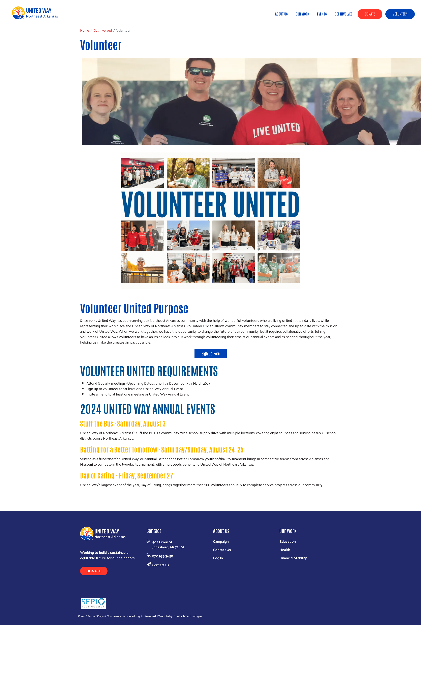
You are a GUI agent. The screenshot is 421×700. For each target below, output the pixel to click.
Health (284, 549)
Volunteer (400, 13)
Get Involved (344, 13)
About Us (281, 13)
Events (322, 13)
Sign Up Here (211, 353)
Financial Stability (293, 558)
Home (23, 18)
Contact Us (160, 565)
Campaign (221, 541)
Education (287, 541)
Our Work (302, 13)
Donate (370, 13)
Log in (218, 558)
